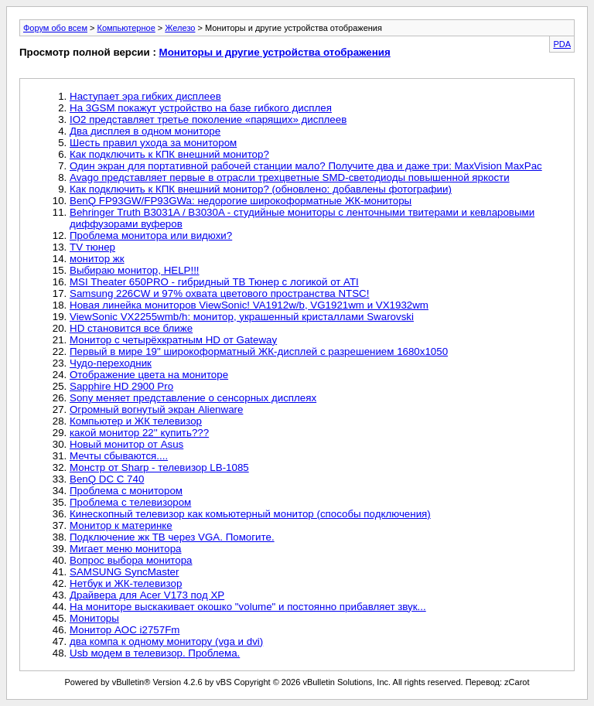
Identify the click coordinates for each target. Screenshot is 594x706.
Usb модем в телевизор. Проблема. (155, 653)
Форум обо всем (55, 27)
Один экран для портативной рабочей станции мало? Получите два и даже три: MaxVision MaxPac (306, 166)
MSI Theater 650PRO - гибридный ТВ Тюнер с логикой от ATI (214, 282)
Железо (180, 27)
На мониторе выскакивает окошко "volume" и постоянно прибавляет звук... (248, 606)
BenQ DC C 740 (107, 479)
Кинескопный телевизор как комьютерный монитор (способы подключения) (250, 514)
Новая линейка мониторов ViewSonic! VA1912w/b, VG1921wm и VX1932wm (249, 305)
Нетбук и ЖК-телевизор (126, 583)
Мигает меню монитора (126, 548)
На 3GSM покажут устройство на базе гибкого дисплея (201, 108)
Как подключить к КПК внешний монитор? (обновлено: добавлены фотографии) (261, 189)
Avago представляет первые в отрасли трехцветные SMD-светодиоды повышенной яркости (290, 177)
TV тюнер (92, 247)
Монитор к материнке (121, 525)
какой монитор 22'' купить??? (139, 432)
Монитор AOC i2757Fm (124, 630)
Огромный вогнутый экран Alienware (156, 409)
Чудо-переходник (111, 363)
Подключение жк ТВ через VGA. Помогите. (172, 537)
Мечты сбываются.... (119, 456)
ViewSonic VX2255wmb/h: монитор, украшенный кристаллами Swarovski (242, 316)
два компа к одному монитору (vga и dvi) (166, 641)
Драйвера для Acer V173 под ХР (147, 595)
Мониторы (94, 618)
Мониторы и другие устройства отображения (275, 52)
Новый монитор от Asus (126, 444)
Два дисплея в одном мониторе (145, 131)
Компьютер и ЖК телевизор (136, 421)
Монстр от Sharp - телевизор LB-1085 (159, 467)
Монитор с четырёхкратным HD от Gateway (173, 340)
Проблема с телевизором (130, 502)
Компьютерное (126, 27)
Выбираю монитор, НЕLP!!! (135, 270)
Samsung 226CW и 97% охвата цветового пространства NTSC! (219, 293)
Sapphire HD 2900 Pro (121, 386)
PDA (562, 44)
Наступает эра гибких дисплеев (145, 96)
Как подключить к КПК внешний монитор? (169, 154)
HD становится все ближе (131, 328)
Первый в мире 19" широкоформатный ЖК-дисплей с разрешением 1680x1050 (259, 351)
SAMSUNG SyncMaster (124, 572)
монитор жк (97, 258)
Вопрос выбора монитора (131, 560)
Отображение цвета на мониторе (149, 374)
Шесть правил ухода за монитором (153, 142)
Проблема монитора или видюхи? (151, 235)
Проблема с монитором (126, 490)
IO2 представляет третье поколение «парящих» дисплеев (208, 119)
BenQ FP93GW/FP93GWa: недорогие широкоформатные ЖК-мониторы (240, 200)
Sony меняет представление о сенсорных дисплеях (193, 398)
